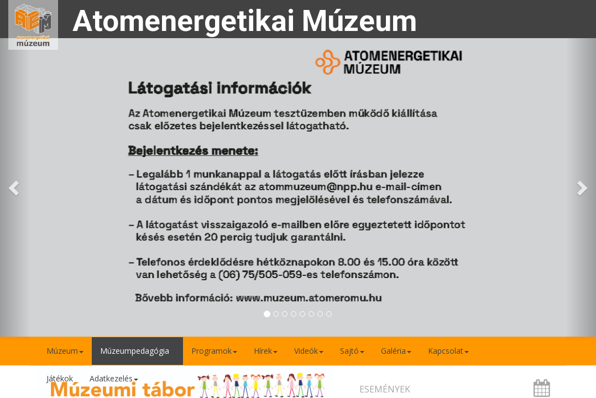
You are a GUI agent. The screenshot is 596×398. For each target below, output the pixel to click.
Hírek (266, 350)
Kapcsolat (448, 350)
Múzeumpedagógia (137, 350)
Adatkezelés (114, 378)
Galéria (396, 350)
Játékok (59, 378)
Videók (308, 350)
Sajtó (352, 350)
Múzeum (64, 350)
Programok (214, 350)
